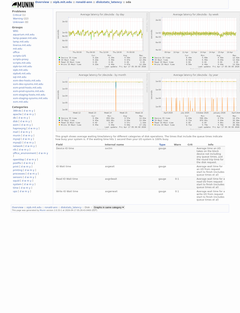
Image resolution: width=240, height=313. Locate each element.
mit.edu (17, 48)
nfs (15, 149)
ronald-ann (84, 2)
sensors (17, 177)
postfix (17, 163)
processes (19, 173)
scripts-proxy (21, 59)
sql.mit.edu (20, 77)
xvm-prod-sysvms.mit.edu (28, 91)
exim (16, 124)
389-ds (17, 110)
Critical (17, 15)
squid (16, 180)
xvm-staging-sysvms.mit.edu (30, 98)
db (14, 117)
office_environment (24, 153)
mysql (16, 139)
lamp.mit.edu (21, 41)
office (16, 52)
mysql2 (17, 142)
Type (162, 144)
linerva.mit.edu (22, 45)
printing (17, 170)
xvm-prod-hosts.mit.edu (27, 87)
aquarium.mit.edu (24, 34)
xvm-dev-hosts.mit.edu (27, 80)
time (15, 187)
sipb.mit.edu (63, 2)
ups (15, 191)
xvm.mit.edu (20, 101)
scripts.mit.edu (22, 62)
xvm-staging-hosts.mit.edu (29, 94)
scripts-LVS (19, 55)
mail (15, 132)
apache (17, 114)
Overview (42, 2)
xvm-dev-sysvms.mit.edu (28, 84)
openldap (18, 159)
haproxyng (19, 128)
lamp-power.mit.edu (25, 38)
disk (15, 121)
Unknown (18, 22)
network (18, 146)
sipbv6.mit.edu (22, 73)
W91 (15, 31)
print (16, 166)
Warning (18, 18)
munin (17, 135)
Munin (43, 210)
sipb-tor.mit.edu (22, 66)
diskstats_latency (109, 2)
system (17, 184)
